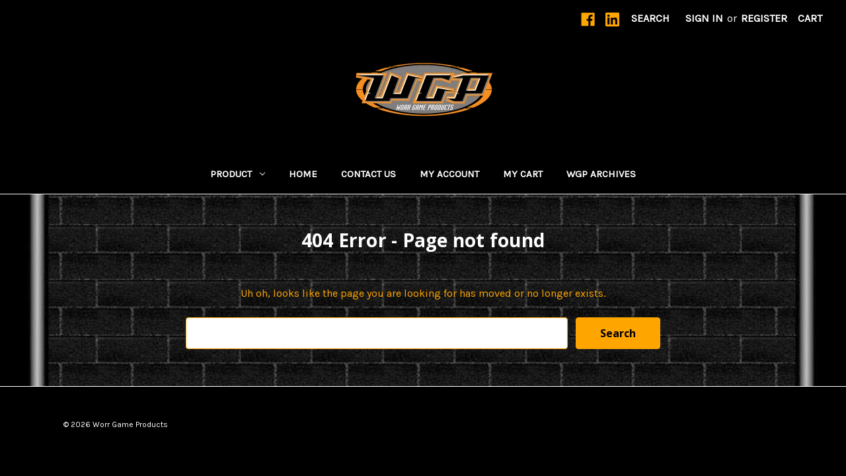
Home (303, 174)
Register (764, 18)
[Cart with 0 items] (810, 18)
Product (237, 174)
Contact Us (368, 174)
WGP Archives (601, 174)
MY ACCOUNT (449, 174)
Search (650, 18)
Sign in (704, 18)
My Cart (523, 174)
